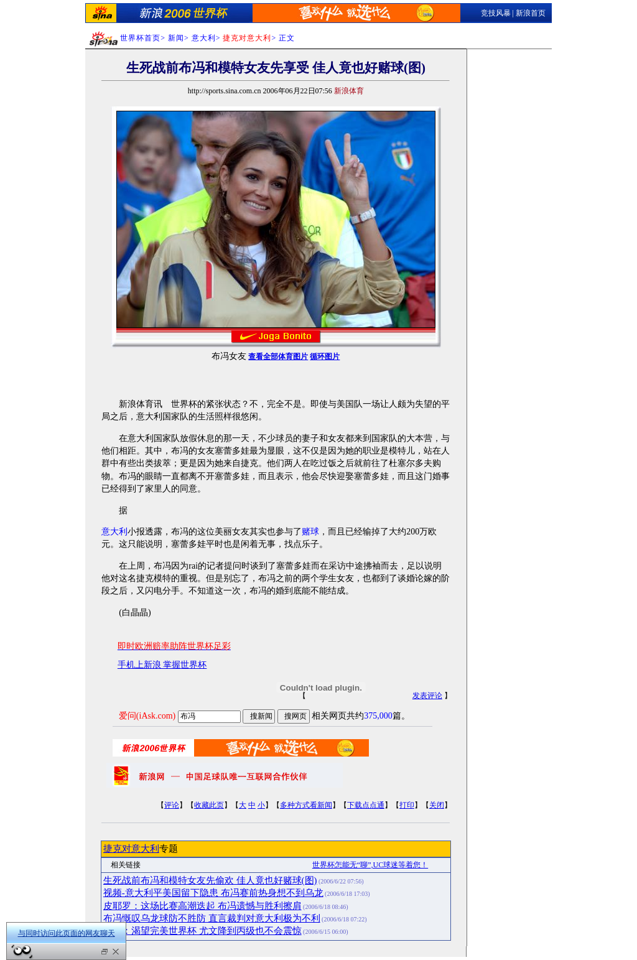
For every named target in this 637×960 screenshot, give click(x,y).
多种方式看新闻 (306, 805)
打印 (406, 805)
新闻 (176, 38)
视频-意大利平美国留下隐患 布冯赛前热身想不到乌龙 (213, 893)
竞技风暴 (496, 13)
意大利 (204, 38)
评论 (171, 805)
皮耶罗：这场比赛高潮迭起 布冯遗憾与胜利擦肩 (202, 906)
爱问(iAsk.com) (147, 715)
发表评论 (427, 695)
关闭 (436, 805)
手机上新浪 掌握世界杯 (162, 664)
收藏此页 (209, 805)
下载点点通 (365, 805)
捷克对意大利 (131, 849)
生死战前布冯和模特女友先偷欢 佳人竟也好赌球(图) (210, 880)
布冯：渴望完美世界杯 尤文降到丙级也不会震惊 (202, 931)
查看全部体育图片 (278, 356)
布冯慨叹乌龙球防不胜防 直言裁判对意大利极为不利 (211, 918)
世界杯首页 (140, 38)
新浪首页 (531, 13)
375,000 (378, 715)
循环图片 (325, 356)
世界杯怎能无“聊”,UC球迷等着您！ (370, 864)
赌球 (310, 531)
